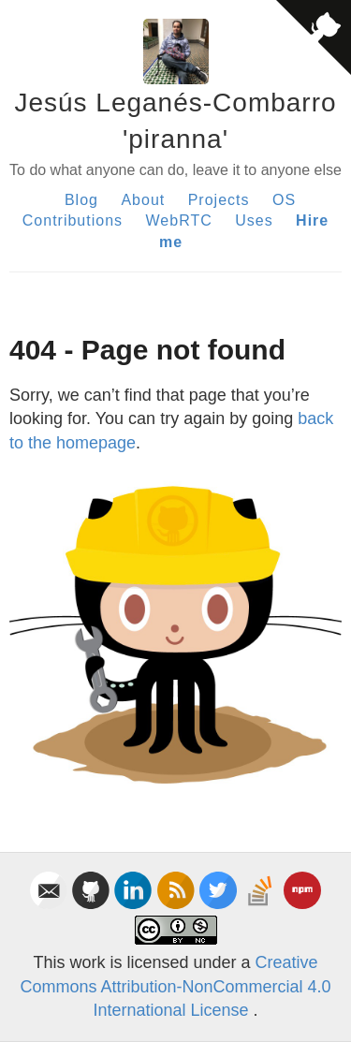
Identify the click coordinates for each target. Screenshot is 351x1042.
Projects (219, 200)
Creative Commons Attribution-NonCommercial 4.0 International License (175, 986)
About (143, 200)
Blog (81, 200)
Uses (253, 220)
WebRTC (179, 220)
